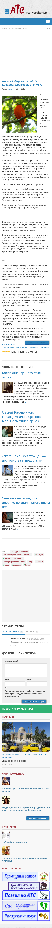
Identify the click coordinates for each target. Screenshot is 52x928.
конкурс (11, 89)
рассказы (17, 565)
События (41, 754)
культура (39, 555)
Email (29, 679)
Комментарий (12, 661)
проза (6, 565)
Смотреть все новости (38, 818)
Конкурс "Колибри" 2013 (14, 28)
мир (30, 562)
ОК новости (28, 754)
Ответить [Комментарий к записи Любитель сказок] (14, 646)
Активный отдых (11, 754)
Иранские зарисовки (14, 760)
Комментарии (13, 632)
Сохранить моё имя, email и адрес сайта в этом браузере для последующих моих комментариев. (25, 693)
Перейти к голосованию (37, 343)
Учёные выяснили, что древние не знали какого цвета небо (26, 502)
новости (39, 562)
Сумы (27, 565)
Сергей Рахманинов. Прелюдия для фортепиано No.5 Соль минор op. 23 (23, 416)
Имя (7, 679)
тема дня (7, 757)
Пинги (32, 632)
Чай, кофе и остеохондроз (15, 842)
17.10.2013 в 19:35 (36, 639)
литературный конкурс (13, 558)
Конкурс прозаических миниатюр (17, 555)
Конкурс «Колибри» (20, 552)
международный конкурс (14, 562)
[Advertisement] (26, 54)
